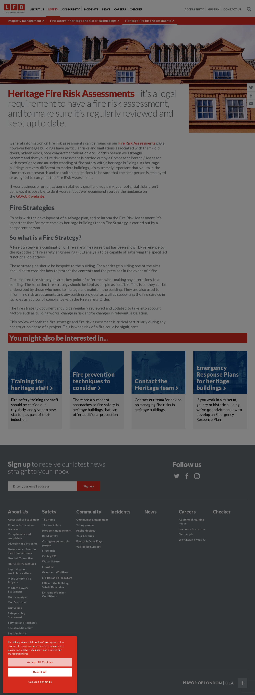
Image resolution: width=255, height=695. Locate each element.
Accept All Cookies (40, 662)
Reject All (40, 672)
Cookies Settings (40, 681)
